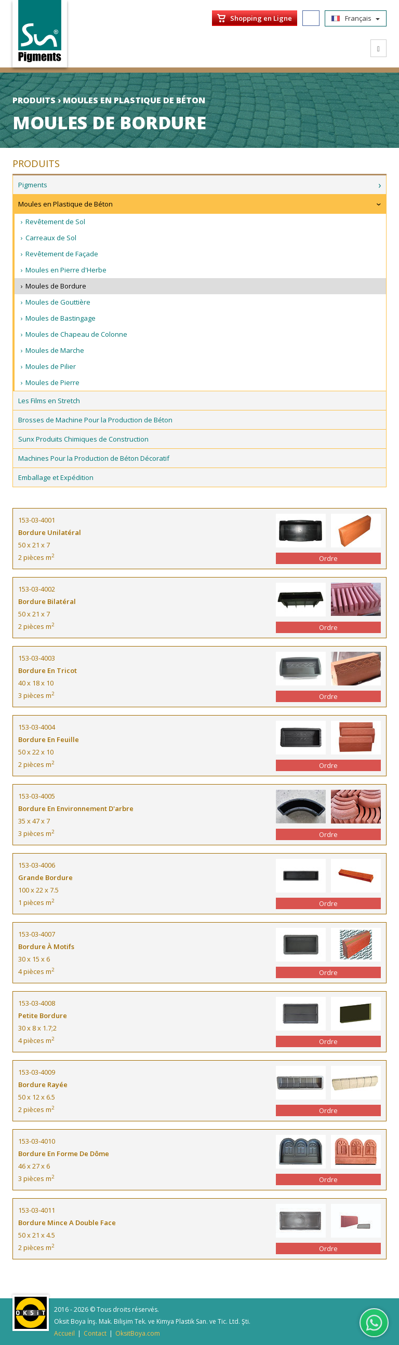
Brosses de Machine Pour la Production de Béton (95, 419)
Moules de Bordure (55, 286)
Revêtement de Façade (61, 253)
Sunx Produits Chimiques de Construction (83, 439)
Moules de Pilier (50, 366)
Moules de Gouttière (57, 302)
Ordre (328, 558)
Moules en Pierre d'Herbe (66, 270)
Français (355, 18)
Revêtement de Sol (55, 221)
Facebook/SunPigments (311, 18)
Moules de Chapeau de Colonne (76, 334)
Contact (95, 1333)
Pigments (32, 184)
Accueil (64, 1333)
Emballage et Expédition (56, 477)
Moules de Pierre (52, 382)
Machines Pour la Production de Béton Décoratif (93, 458)
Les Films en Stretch (49, 400)
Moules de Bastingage (60, 318)
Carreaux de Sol (50, 237)
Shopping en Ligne (261, 18)
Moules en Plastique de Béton (65, 204)
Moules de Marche (54, 350)
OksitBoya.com (137, 1333)
